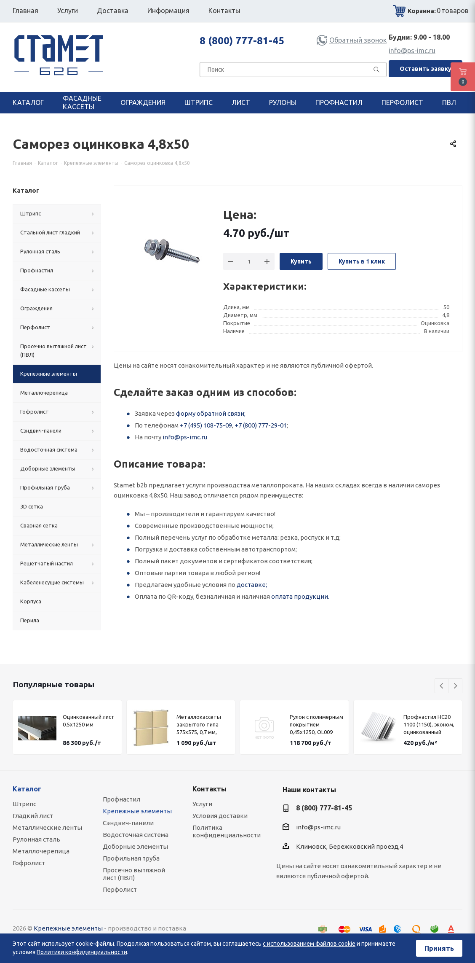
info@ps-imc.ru (412, 50)
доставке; (252, 584)
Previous (442, 686)
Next (455, 686)
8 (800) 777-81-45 (242, 40)
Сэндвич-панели (128, 822)
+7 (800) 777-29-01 (261, 425)
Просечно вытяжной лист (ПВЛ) (134, 873)
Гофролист (29, 862)
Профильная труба (131, 858)
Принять (439, 948)
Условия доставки (220, 815)
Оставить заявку (425, 68)
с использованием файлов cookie (309, 943)
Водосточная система (135, 834)
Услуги (202, 803)
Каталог (27, 789)
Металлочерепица (41, 851)
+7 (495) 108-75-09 (206, 425)
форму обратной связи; (211, 413)
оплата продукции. (300, 596)
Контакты (209, 789)
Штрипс (24, 803)
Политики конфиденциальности (82, 952)
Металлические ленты (47, 827)
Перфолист (120, 889)
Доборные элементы (135, 846)
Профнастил (121, 799)
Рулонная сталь (36, 839)
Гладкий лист (33, 815)
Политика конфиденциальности (226, 831)
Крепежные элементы (137, 811)
